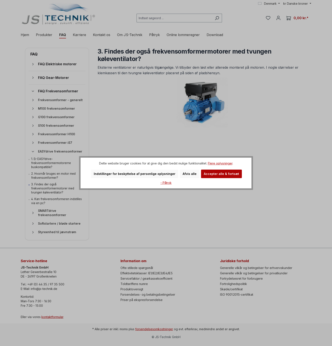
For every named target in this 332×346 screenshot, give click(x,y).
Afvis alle (190, 174)
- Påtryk (166, 183)
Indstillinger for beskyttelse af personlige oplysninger (134, 174)
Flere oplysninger (220, 163)
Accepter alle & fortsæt (221, 174)
